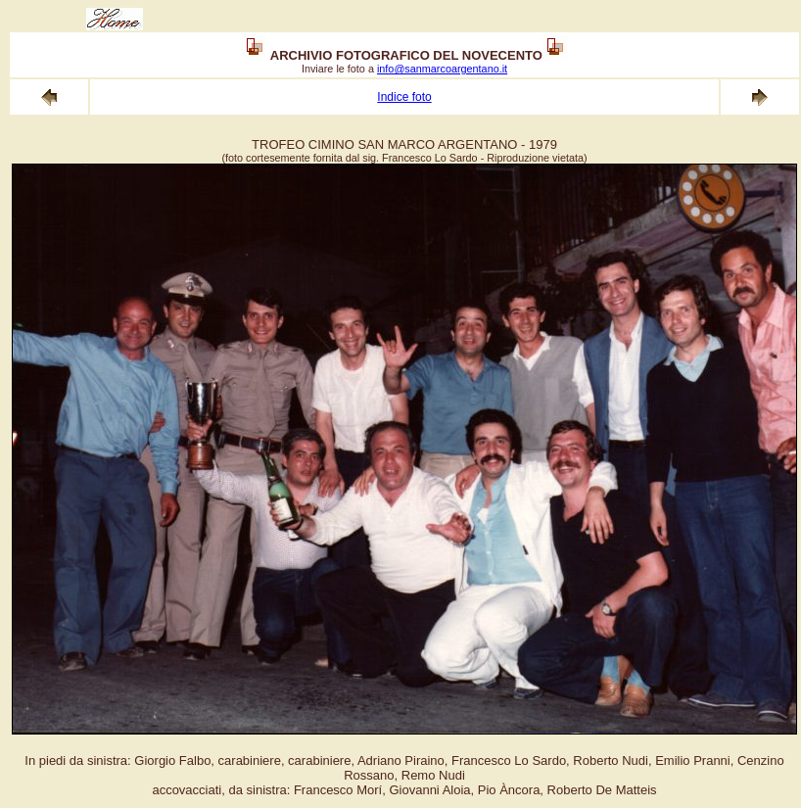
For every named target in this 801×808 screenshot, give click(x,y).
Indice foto (404, 97)
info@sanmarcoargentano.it (442, 68)
